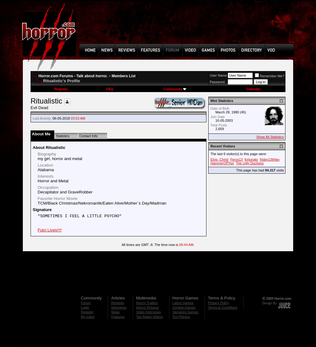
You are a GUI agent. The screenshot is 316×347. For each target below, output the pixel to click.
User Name (218, 75)
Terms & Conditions (222, 307)
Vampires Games (185, 312)
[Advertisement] (188, 26)
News (115, 312)
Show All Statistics (270, 137)
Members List (123, 76)
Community (175, 89)
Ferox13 (236, 159)
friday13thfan (270, 159)
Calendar (253, 89)
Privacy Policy (218, 303)
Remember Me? (269, 76)
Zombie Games (184, 307)
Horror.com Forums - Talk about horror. (73, 76)
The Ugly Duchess (250, 163)
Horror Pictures (147, 307)
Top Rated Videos (149, 317)
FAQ (109, 89)
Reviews (117, 303)
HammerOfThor (222, 163)
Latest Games (183, 303)
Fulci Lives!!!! (50, 230)
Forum (86, 303)
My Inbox (88, 317)
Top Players (181, 317)
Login (85, 307)
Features (117, 317)
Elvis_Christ (219, 159)
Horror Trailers (147, 303)
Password (217, 82)
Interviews (119, 307)
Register (61, 89)
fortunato (251, 159)
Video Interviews (148, 312)
